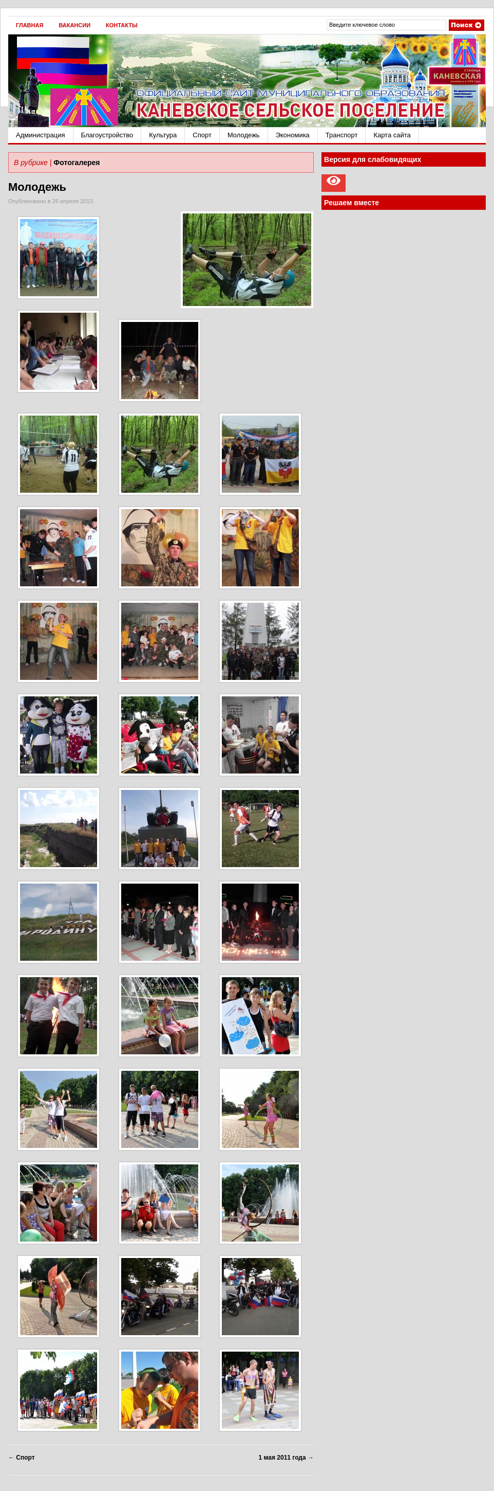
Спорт (202, 135)
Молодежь (243, 135)
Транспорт (342, 135)
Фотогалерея (76, 162)
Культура (163, 135)
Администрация (40, 135)
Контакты (122, 25)
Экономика (293, 135)
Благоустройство (107, 135)
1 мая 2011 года (286, 1457)
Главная (29, 25)
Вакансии (74, 25)
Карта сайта (391, 135)
